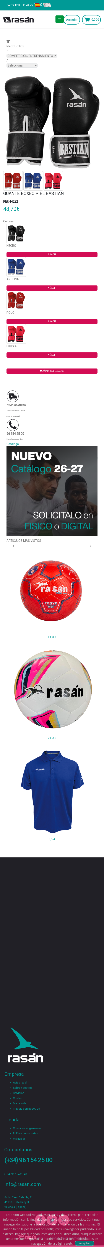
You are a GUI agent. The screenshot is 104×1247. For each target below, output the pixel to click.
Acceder (72, 20)
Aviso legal (20, 1082)
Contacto (18, 1098)
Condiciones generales (27, 1128)
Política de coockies (25, 1133)
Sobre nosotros (22, 1087)
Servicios (18, 1093)
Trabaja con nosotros (26, 1108)
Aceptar (84, 1243)
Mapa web (19, 1103)
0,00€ (95, 19)
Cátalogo (12, 444)
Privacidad (19, 1138)
